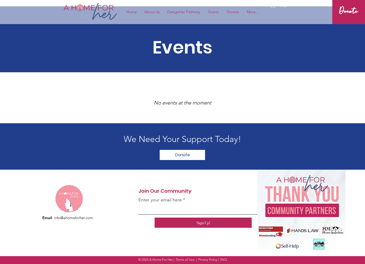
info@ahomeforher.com (73, 217)
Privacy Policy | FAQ (212, 259)
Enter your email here (160, 200)
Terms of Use (185, 259)
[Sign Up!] (203, 223)
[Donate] (348, 12)
